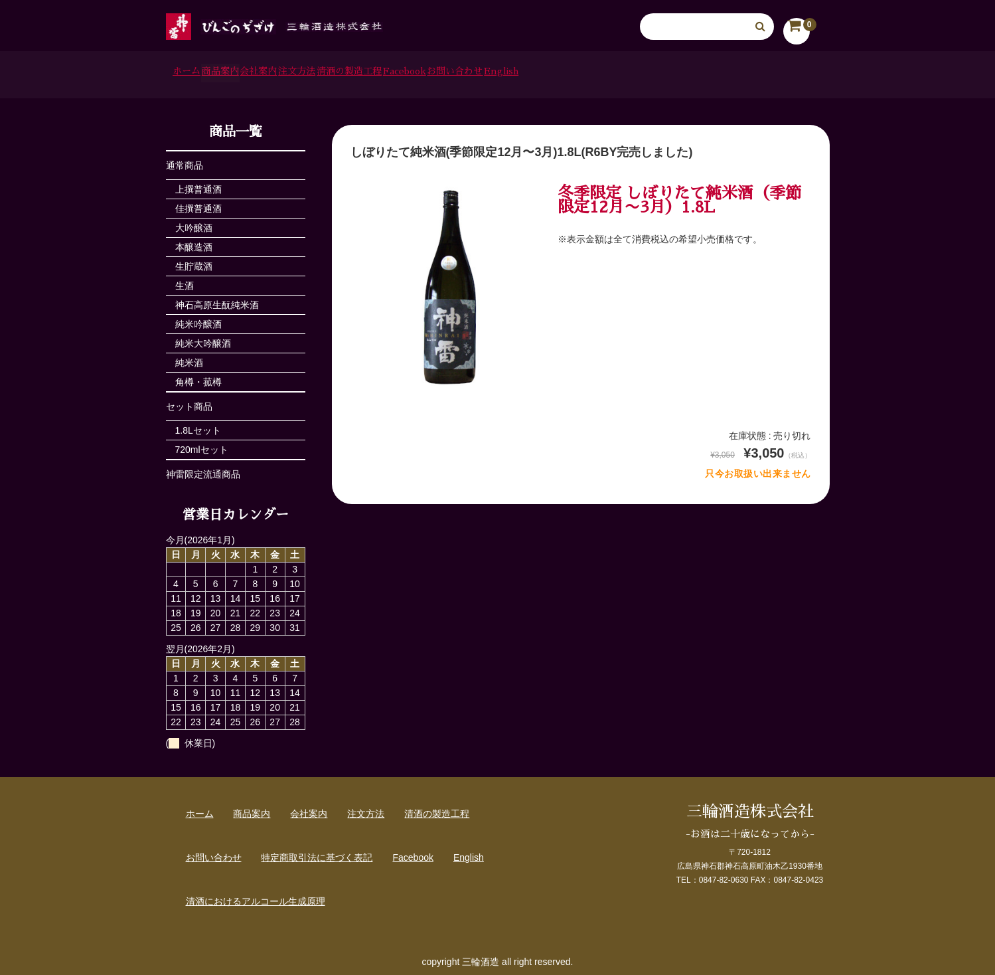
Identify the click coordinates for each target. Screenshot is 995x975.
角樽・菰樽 (198, 378)
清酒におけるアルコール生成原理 (255, 897)
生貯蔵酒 (193, 262)
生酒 (184, 281)
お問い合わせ (678, 73)
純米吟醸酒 (198, 320)
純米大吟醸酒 (203, 339)
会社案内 (337, 73)
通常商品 (184, 161)
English (760, 73)
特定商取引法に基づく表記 (316, 853)
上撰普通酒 (198, 185)
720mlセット (201, 445)
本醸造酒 (193, 243)
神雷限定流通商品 (203, 470)
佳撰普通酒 (198, 204)
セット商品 (189, 402)
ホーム (196, 73)
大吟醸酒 (193, 224)
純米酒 (189, 358)
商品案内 (264, 73)
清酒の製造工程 (498, 73)
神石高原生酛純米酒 (217, 301)
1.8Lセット (198, 426)
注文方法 (409, 73)
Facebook (591, 73)
